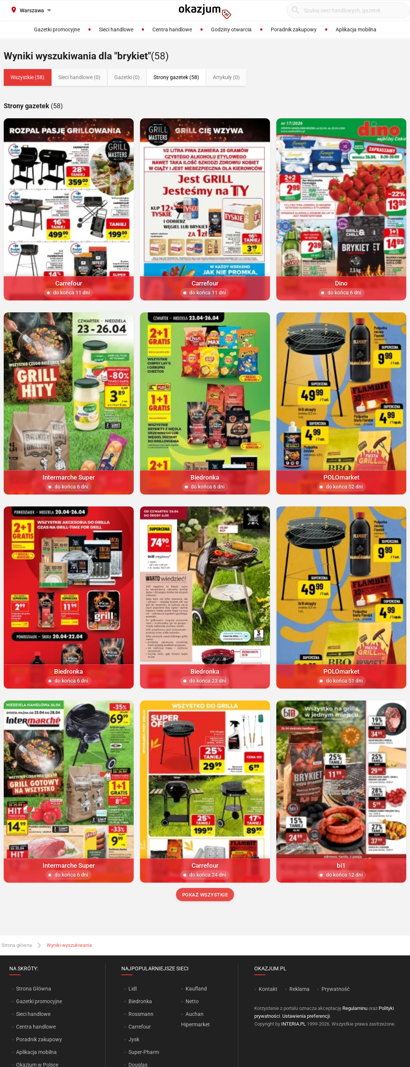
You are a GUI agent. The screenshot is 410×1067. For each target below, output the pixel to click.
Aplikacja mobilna (36, 1052)
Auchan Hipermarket (195, 1019)
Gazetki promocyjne (39, 1001)
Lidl (132, 989)
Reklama (299, 989)
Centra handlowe (36, 1027)
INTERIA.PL (293, 1024)
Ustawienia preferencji (306, 1016)
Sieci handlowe (33, 1014)
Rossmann (140, 1014)
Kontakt (268, 989)
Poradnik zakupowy (39, 1039)
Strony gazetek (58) (176, 77)
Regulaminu (354, 1008)
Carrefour (139, 1027)
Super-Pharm (143, 1052)
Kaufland (196, 989)
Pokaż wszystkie (205, 895)
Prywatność (336, 989)
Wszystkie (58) (27, 77)
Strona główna (16, 945)
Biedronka (140, 1001)
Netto (192, 1001)
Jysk (133, 1039)
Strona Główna (33, 989)
